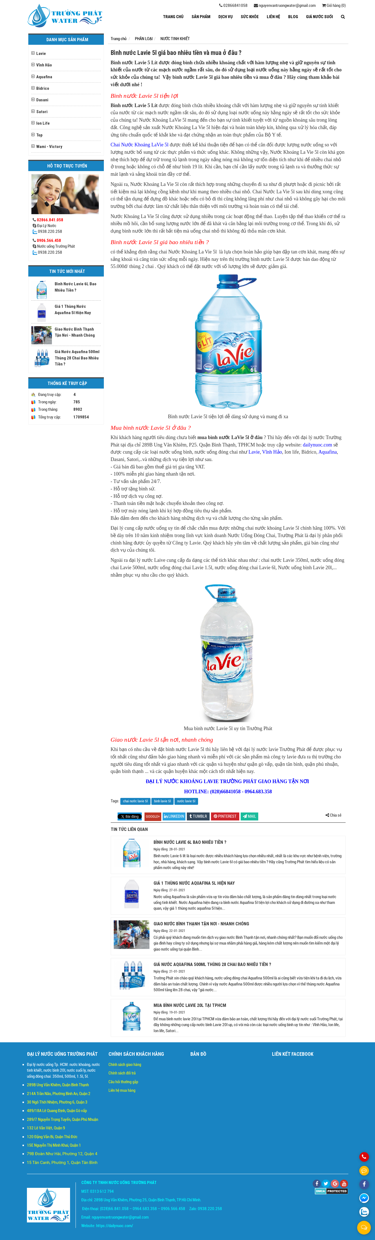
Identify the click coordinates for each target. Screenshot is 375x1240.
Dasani (42, 99)
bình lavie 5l (162, 801)
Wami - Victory (49, 146)
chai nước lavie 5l (135, 801)
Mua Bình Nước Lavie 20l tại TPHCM (190, 1005)
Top (39, 135)
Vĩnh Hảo (44, 65)
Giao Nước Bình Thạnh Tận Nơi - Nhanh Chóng (201, 923)
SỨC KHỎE (250, 16)
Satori (42, 111)
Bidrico (42, 88)
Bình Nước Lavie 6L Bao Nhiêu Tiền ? (190, 842)
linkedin (174, 816)
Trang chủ (173, 16)
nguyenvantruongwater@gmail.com (285, 5)
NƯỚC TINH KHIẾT (175, 38)
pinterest (225, 816)
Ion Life (43, 123)
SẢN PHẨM (200, 16)
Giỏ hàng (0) (334, 5)
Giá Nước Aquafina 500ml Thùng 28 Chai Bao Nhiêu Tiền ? (77, 358)
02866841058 (233, 5)
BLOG (293, 16)
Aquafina (44, 76)
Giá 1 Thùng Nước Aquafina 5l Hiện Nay (194, 883)
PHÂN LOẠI (144, 38)
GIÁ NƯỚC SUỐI (319, 16)
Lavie (41, 53)
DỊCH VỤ (225, 16)
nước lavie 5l (186, 801)
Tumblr (198, 816)
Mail (249, 816)
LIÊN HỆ (273, 16)
